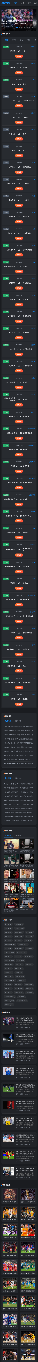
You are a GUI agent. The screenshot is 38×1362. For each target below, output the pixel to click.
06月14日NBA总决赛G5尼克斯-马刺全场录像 (17, 759)
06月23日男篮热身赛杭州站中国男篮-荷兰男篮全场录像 (19, 739)
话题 (8, 956)
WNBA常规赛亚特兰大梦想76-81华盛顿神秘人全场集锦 (19, 804)
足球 (22, 3)
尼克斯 (18, 932)
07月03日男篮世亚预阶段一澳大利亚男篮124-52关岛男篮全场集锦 (19, 788)
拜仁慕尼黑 (10, 980)
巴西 (29, 964)
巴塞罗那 (9, 952)
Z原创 (8, 972)
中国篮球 (21, 952)
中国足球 (23, 944)
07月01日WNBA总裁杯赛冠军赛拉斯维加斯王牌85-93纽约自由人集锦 (19, 816)
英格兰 (8, 976)
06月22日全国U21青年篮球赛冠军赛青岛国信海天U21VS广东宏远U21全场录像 (19, 743)
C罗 (21, 997)
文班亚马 (9, 960)
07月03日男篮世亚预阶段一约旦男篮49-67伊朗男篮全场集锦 (19, 812)
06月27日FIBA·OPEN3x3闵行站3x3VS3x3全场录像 (18, 735)
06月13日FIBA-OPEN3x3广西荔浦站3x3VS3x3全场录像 (19, 763)
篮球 (29, 3)
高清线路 (19, 56)
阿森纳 (8, 964)
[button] (17, 27)
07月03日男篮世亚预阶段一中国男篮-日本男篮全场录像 (19, 726)
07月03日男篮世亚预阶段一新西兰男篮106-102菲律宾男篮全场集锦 (19, 796)
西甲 (29, 932)
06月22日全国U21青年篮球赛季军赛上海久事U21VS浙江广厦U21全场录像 (19, 747)
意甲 (29, 936)
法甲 (18, 940)
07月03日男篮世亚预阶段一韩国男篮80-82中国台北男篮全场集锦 (19, 792)
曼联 (18, 984)
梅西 (8, 968)
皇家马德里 (10, 944)
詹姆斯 (28, 956)
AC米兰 (19, 988)
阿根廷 (18, 948)
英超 (8, 932)
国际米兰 (9, 1001)
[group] (19, 20)
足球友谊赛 (10, 997)
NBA (8, 928)
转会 (28, 940)
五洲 (29, 948)
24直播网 (6, 3)
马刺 (8, 936)
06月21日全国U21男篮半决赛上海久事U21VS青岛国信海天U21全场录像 (19, 755)
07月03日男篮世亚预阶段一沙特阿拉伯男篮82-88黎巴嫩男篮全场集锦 (19, 808)
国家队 (18, 936)
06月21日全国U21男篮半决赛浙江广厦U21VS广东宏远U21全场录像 (19, 751)
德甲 (8, 940)
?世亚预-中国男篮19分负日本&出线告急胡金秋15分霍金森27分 (19, 784)
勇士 (8, 993)
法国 (19, 972)
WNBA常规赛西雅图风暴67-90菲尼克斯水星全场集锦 (19, 800)
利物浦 (28, 984)
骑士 (22, 980)
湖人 (8, 948)
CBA (18, 956)
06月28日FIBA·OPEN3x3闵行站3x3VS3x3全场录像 (18, 731)
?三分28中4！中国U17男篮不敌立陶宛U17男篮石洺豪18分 (19, 820)
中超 (19, 964)
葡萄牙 (18, 968)
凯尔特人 (9, 1005)
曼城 (8, 988)
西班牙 (20, 976)
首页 (15, 3)
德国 (29, 988)
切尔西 (18, 993)
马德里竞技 (22, 1001)
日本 (29, 993)
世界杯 (20, 928)
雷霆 (20, 960)
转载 (8, 984)
